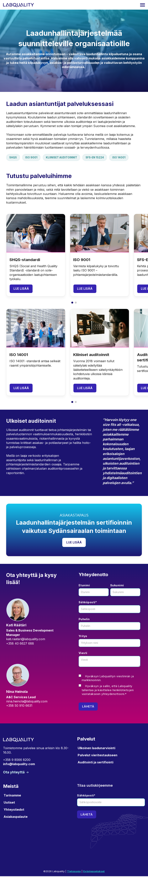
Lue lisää (21, 289)
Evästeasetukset (94, 872)
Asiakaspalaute (16, 817)
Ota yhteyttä (14, 773)
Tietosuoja (74, 872)
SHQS (13, 157)
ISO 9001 (32, 157)
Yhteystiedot (14, 810)
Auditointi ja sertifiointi (95, 763)
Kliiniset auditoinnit (63, 157)
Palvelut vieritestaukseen (97, 756)
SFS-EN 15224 (98, 157)
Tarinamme (12, 796)
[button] (72, 402)
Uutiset (9, 803)
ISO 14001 (123, 157)
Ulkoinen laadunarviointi (96, 749)
